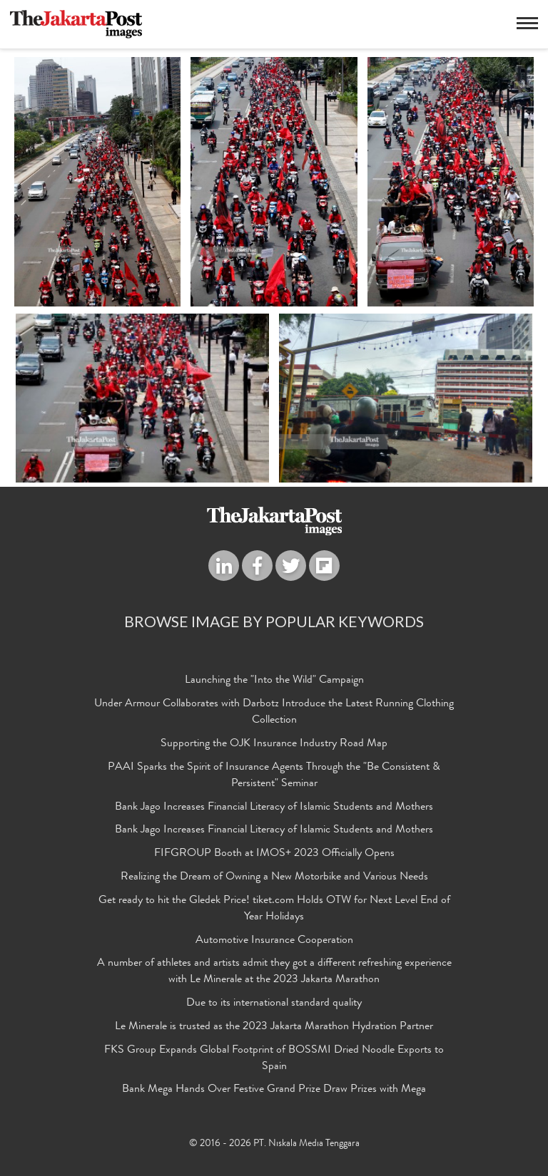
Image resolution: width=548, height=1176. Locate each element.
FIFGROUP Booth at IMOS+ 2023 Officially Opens (274, 854)
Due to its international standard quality (274, 1004)
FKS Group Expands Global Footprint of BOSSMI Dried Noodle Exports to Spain (274, 1059)
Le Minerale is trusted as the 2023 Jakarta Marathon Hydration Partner (274, 1027)
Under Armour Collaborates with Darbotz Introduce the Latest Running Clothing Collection (274, 713)
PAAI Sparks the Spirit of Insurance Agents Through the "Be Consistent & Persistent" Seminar (274, 776)
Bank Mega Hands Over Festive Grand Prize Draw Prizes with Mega (274, 1090)
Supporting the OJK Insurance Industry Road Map (274, 745)
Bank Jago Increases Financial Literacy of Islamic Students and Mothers (274, 808)
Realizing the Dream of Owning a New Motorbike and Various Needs (274, 878)
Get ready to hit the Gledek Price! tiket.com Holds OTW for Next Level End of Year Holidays (274, 910)
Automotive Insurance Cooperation (274, 941)
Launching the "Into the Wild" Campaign (274, 681)
